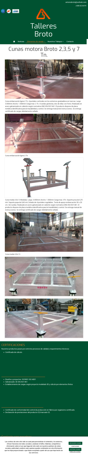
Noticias (21, 41)
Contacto (70, 41)
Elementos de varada (36, 41)
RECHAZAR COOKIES (75, 443)
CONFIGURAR (75, 446)
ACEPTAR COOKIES (75, 449)
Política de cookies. (75, 452)
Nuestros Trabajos (56, 41)
